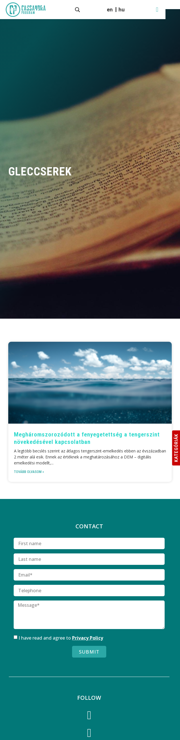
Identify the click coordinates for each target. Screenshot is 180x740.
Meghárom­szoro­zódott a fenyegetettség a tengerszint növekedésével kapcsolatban (87, 438)
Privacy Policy (87, 638)
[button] (171, 9)
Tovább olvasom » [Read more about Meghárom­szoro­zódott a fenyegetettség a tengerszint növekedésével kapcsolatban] (29, 472)
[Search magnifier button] (82, 10)
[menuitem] (131, 9)
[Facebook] (89, 716)
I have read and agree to (61, 638)
